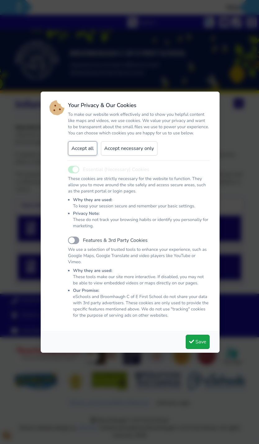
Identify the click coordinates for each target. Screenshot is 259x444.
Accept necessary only (129, 148)
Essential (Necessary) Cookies (116, 169)
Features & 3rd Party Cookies (115, 240)
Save (197, 341)
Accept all (82, 148)
